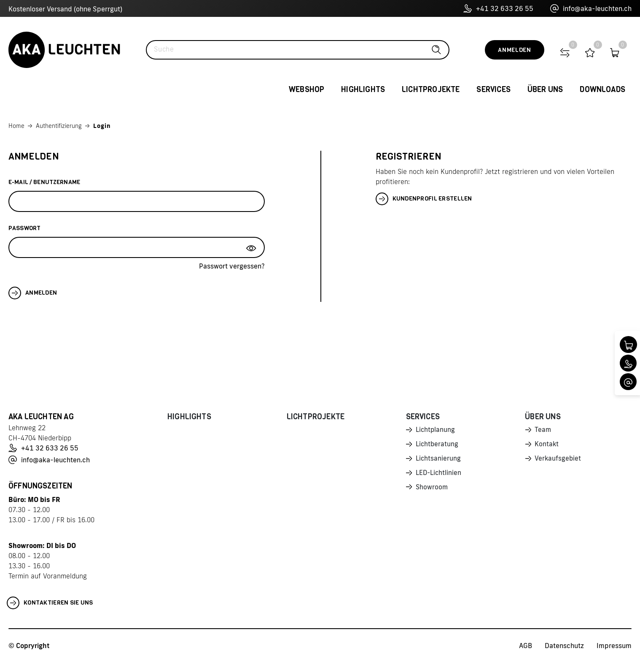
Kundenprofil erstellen (424, 199)
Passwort (24, 228)
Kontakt (547, 445)
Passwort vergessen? (232, 266)
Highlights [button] (363, 89)
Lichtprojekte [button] (431, 89)
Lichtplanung (436, 430)
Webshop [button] (306, 89)
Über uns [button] (545, 89)
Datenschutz (564, 645)
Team (543, 430)
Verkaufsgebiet (558, 460)
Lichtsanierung (438, 460)
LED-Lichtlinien (439, 474)
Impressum (614, 645)
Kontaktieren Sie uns (50, 603)
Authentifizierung (59, 126)
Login (102, 126)
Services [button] (493, 89)
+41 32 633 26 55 (498, 8)
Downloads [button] (602, 89)
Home (16, 126)
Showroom (432, 489)
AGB (525, 645)
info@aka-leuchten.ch (591, 8)
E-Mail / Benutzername (44, 182)
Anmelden (514, 50)
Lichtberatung (437, 445)
